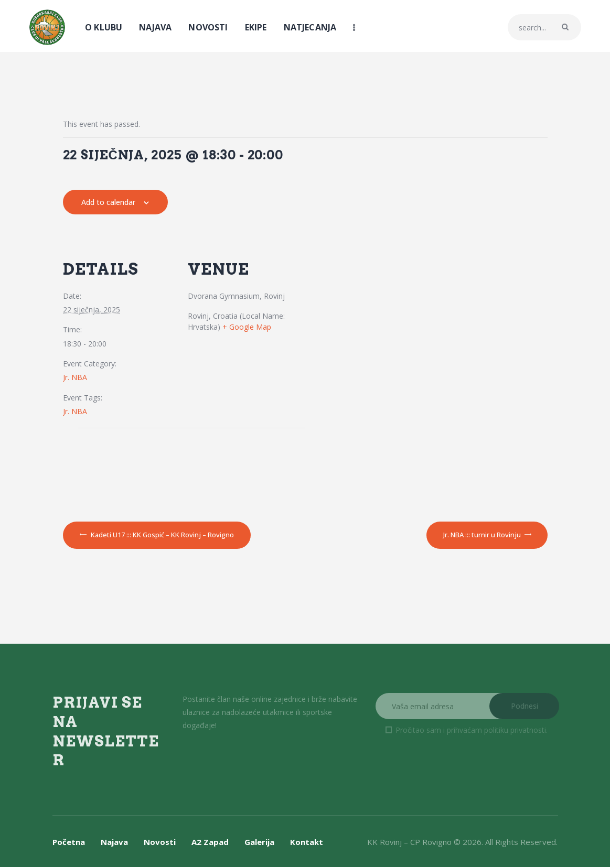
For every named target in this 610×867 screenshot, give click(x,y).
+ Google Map (246, 327)
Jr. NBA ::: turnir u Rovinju (482, 534)
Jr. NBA (75, 377)
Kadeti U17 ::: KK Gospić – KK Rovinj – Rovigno (161, 534)
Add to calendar (108, 202)
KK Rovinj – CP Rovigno (409, 842)
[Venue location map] (140, 467)
